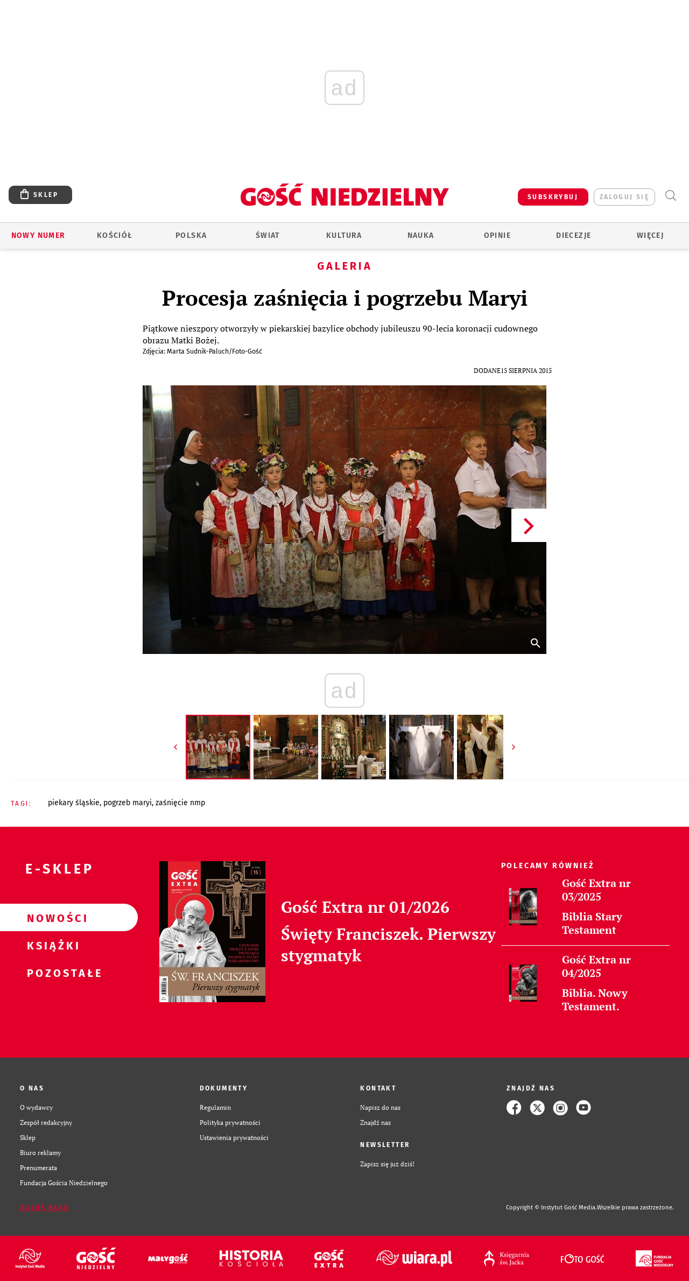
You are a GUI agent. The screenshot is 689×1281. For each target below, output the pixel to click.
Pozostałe (51, 973)
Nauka (420, 235)
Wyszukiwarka (670, 196)
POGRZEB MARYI (127, 802)
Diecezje (573, 235)
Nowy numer (38, 235)
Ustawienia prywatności (234, 1138)
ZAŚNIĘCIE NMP (180, 802)
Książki (51, 945)
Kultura (344, 235)
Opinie (497, 235)
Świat (268, 235)
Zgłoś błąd (44, 1208)
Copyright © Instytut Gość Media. (551, 1207)
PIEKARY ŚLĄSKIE (74, 802)
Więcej (650, 235)
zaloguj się (624, 197)
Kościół (115, 235)
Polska (191, 235)
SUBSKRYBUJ (553, 197)
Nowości (51, 918)
